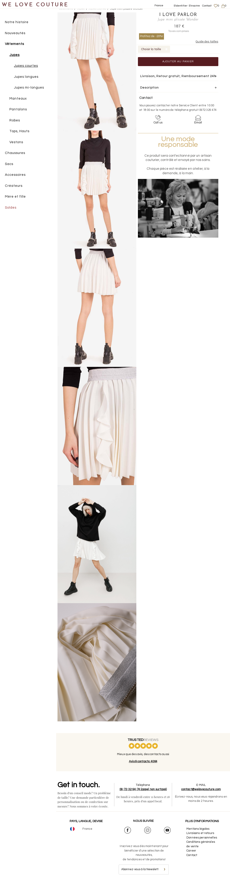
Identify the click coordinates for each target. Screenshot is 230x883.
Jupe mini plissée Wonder (126, 8)
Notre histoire (17, 22)
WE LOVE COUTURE (35, 5)
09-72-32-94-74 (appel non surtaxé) (143, 789)
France (159, 5)
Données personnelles (201, 837)
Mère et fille (15, 196)
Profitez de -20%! (151, 36)
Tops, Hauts (19, 131)
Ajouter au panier (178, 61)
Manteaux (18, 98)
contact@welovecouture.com (201, 789)
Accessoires (15, 174)
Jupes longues (26, 76)
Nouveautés (15, 33)
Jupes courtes (26, 65)
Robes (14, 120)
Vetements (66, 8)
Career (191, 850)
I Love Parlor (178, 15)
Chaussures (15, 153)
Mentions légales (197, 828)
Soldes (10, 207)
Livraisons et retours (200, 833)
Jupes (14, 55)
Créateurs (13, 185)
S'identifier (181, 5)
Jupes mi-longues (29, 87)
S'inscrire (194, 5)
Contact (207, 5)
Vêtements (14, 44)
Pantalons (18, 109)
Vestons (16, 142)
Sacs (9, 164)
